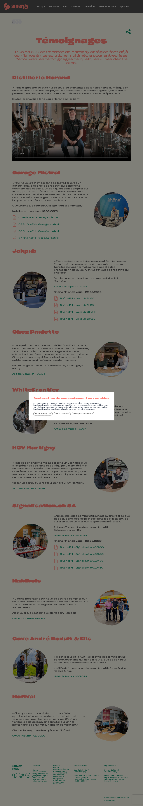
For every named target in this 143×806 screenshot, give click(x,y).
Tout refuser (62, 413)
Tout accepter (43, 413)
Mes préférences (83, 413)
